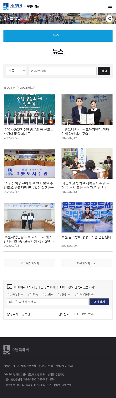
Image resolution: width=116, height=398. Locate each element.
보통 (50, 294)
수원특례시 (16, 350)
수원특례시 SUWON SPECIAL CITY (33, 6)
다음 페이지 (86, 263)
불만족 (66, 294)
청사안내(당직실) (64, 365)
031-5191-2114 (46, 379)
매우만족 (17, 294)
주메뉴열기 (110, 6)
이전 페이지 (30, 263)
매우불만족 (86, 294)
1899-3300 (30, 379)
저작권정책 (9, 365)
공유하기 (109, 18)
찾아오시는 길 (45, 365)
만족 (35, 294)
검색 (104, 70)
